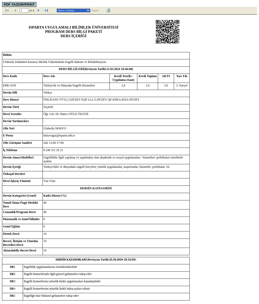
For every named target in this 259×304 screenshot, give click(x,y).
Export (95, 10)
